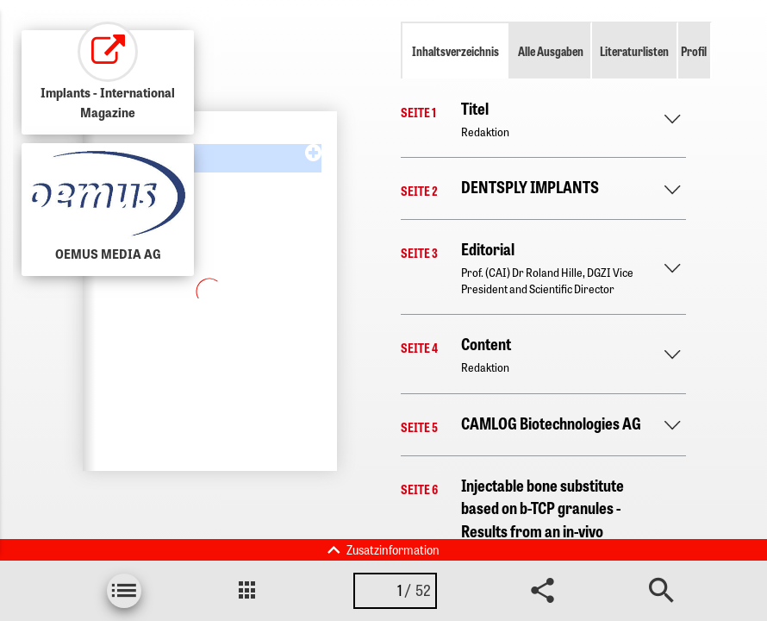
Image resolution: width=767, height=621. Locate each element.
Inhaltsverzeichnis (455, 51)
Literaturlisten (634, 51)
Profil (694, 51)
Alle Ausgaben (550, 51)
